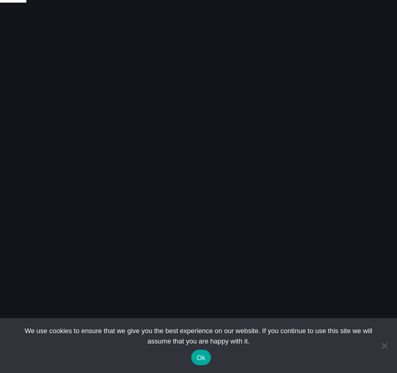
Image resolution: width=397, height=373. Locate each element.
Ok (200, 358)
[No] (384, 345)
